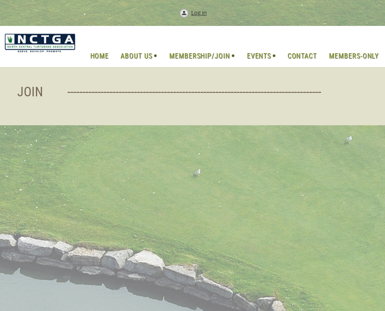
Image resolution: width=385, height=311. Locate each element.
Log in (199, 12)
